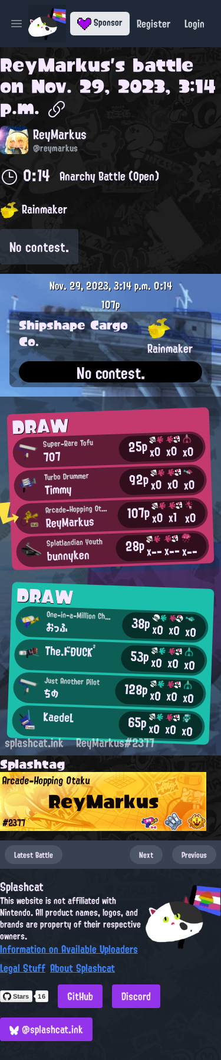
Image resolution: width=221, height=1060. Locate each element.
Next (146, 855)
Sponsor (100, 22)
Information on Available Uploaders (69, 949)
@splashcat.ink (46, 1029)
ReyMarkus (55, 65)
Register (153, 23)
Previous (194, 855)
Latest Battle (33, 855)
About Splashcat (82, 968)
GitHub (80, 996)
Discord (136, 996)
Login (194, 23)
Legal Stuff (22, 968)
